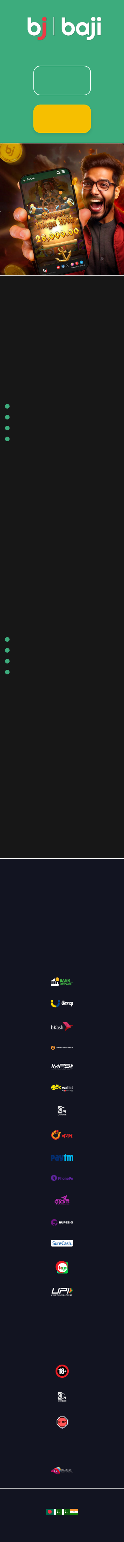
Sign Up (62, 119)
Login (62, 80)
